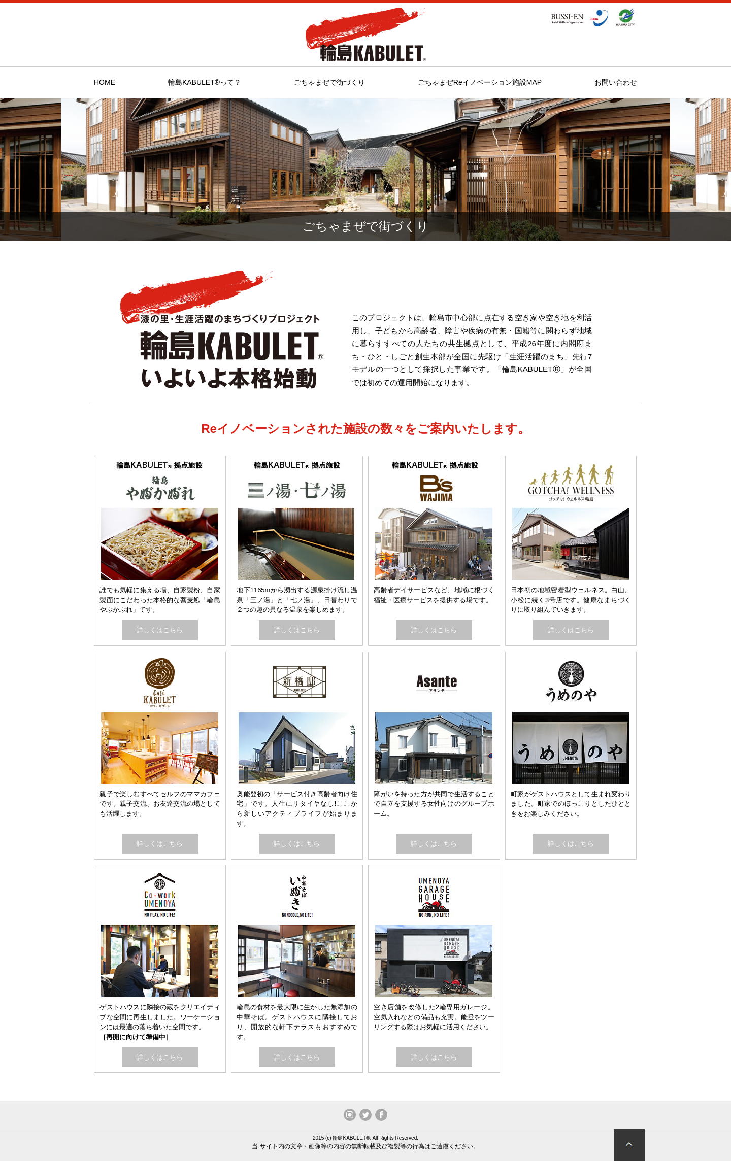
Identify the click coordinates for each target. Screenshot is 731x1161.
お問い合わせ (615, 82)
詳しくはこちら (160, 630)
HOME (104, 82)
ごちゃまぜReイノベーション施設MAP (480, 82)
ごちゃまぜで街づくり (329, 82)
